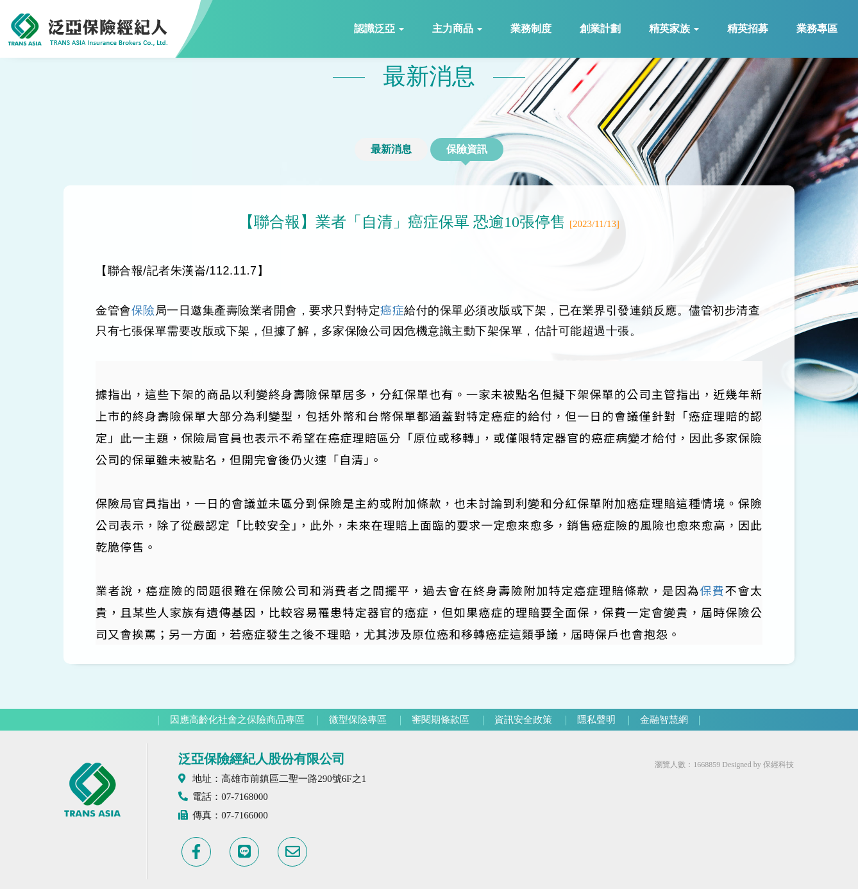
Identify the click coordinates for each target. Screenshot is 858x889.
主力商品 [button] (457, 28)
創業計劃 (600, 28)
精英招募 (747, 28)
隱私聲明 (596, 720)
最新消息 (391, 149)
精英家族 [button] (674, 28)
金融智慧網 (664, 720)
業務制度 (530, 28)
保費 (712, 590)
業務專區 (816, 28)
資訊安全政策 (523, 720)
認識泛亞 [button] (379, 28)
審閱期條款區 (440, 720)
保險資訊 (466, 149)
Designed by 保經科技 (757, 764)
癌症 (392, 310)
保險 (143, 310)
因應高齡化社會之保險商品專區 (237, 720)
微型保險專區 (358, 720)
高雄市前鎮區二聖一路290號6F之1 (293, 779)
